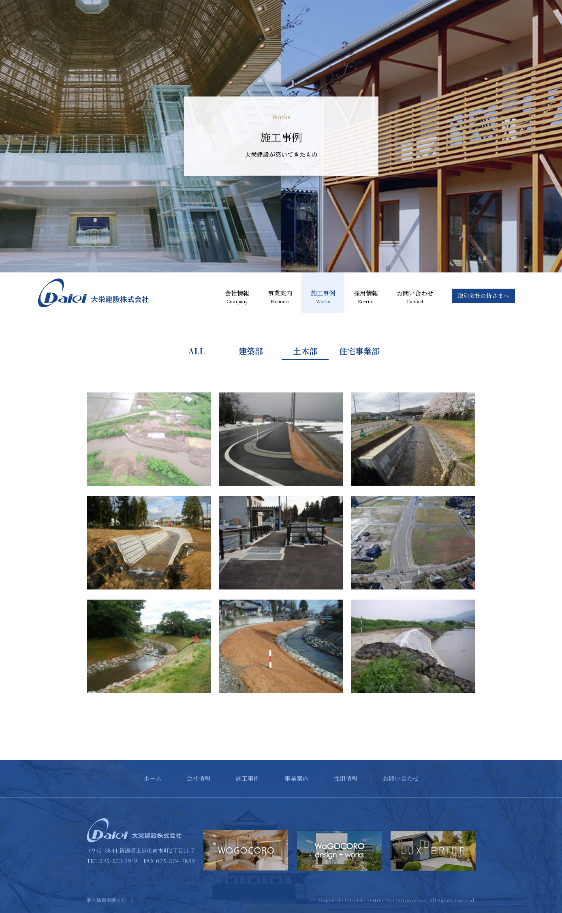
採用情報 (366, 297)
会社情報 (237, 297)
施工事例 (323, 297)
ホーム (152, 778)
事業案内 (280, 297)
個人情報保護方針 (106, 899)
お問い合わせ (415, 297)
